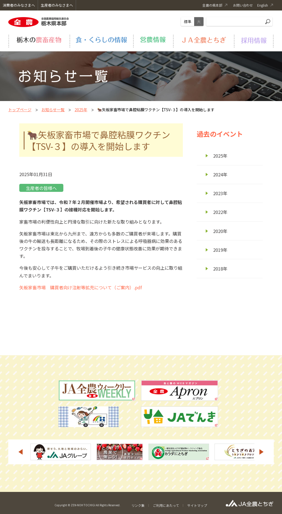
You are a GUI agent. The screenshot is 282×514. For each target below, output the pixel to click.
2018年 (220, 268)
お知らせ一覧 (52, 109)
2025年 (81, 109)
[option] (61, 452)
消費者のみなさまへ (19, 5)
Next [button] (261, 452)
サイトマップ (197, 505)
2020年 (220, 231)
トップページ (19, 109)
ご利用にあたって (166, 505)
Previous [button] (20, 452)
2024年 (220, 174)
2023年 (220, 193)
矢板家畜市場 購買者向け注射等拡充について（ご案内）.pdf (80, 287)
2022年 (220, 212)
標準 (187, 21)
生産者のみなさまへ (57, 5)
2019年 (220, 250)
